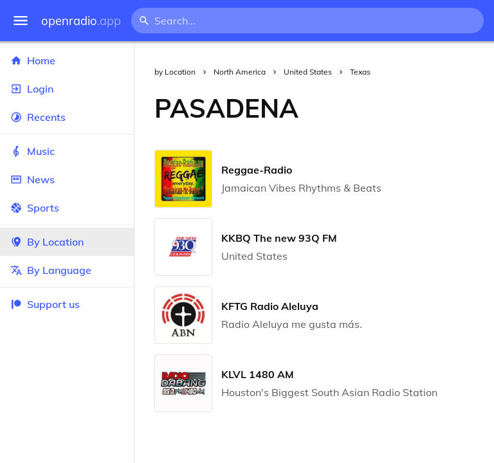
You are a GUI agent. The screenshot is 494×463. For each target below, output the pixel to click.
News (67, 179)
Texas (360, 72)
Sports (67, 208)
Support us (45, 304)
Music (67, 151)
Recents (67, 117)
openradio (81, 21)
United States (308, 72)
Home (67, 60)
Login (67, 89)
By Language (67, 270)
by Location (175, 72)
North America (240, 72)
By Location (67, 242)
